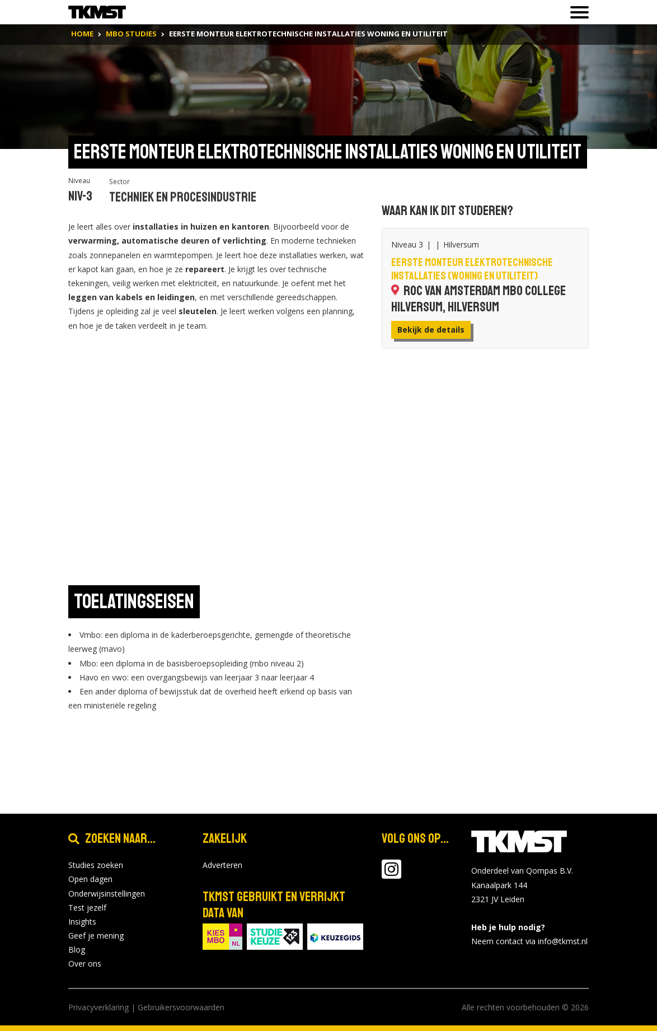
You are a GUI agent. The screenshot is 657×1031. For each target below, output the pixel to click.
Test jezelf (87, 907)
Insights (82, 921)
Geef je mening (96, 935)
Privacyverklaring (98, 1007)
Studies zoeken (95, 865)
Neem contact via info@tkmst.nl (529, 941)
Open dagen (90, 879)
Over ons (84, 963)
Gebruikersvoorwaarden (181, 1007)
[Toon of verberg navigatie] (576, 12)
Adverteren (222, 865)
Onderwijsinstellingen (106, 893)
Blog (76, 949)
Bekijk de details (430, 329)
